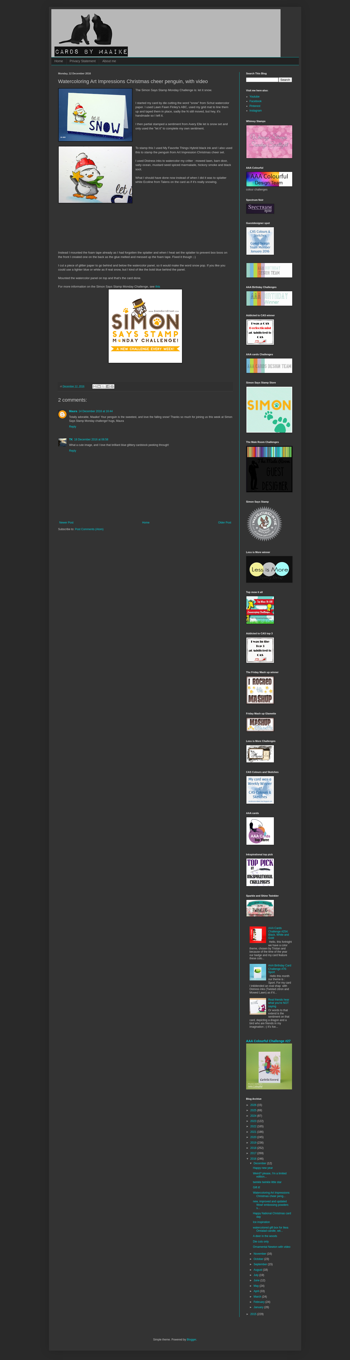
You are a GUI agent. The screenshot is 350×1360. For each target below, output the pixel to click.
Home (59, 61)
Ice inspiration (261, 1222)
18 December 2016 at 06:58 (91, 439)
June (257, 1280)
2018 (253, 1148)
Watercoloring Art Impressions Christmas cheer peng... (271, 1194)
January (259, 1307)
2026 (253, 1105)
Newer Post (66, 522)
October (259, 1259)
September (261, 1264)
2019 (253, 1142)
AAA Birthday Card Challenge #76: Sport (279, 969)
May (256, 1285)
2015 (253, 1314)
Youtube (255, 96)
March (258, 1296)
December (260, 1163)
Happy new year (263, 1168)
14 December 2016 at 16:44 (96, 411)
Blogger (191, 1339)
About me (109, 61)
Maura (73, 411)
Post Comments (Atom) (89, 529)
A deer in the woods (265, 1236)
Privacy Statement (83, 61)
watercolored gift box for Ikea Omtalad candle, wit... (270, 1229)
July (256, 1275)
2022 (253, 1126)
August (258, 1269)
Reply (72, 426)
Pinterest (255, 106)
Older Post (224, 522)
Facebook (256, 101)
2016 (253, 1158)
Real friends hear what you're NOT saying (278, 1003)
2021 (253, 1131)
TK (71, 439)
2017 (253, 1153)
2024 (253, 1115)
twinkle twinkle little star (267, 1182)
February (259, 1302)
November (260, 1253)
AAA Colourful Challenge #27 (268, 1041)
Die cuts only (261, 1241)
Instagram (256, 110)
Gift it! (256, 1187)
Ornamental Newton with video (271, 1246)
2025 (253, 1110)
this (157, 286)
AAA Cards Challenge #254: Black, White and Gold (278, 933)
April (257, 1291)
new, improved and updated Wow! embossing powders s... (270, 1205)
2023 (253, 1121)
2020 (253, 1137)
